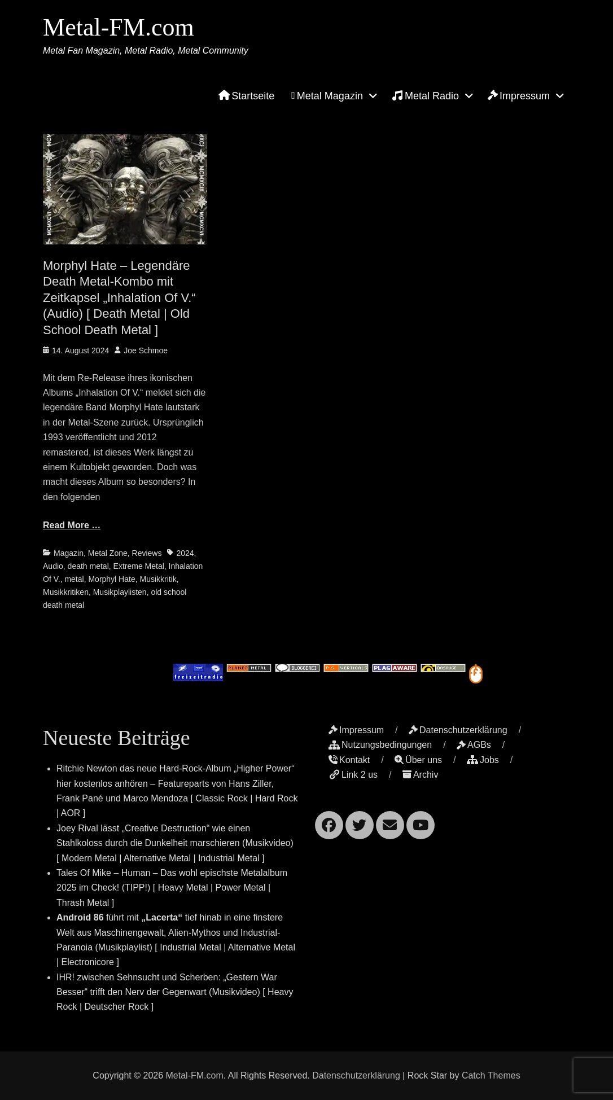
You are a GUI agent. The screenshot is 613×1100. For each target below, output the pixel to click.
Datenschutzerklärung (458, 730)
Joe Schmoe (146, 350)
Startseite (246, 96)
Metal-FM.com (118, 27)
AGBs (474, 745)
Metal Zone (108, 553)
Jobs (483, 760)
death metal (88, 566)
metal (74, 579)
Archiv (420, 774)
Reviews (147, 553)
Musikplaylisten (120, 592)
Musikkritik (157, 579)
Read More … (71, 525)
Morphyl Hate (111, 579)
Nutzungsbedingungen (380, 745)
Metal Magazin (327, 96)
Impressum (519, 96)
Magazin (69, 553)
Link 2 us (353, 774)
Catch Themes (491, 1075)
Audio (53, 566)
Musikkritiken (66, 592)
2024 (185, 553)
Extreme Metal (138, 566)
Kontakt (349, 760)
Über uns (418, 760)
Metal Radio (425, 95)
